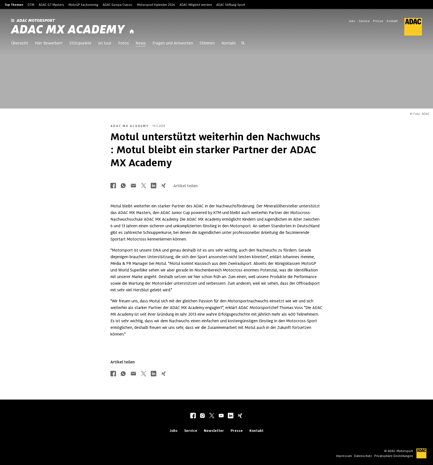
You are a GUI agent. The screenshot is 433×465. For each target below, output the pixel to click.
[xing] (240, 416)
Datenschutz (363, 456)
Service (364, 21)
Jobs (352, 21)
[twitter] (212, 416)
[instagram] (202, 416)
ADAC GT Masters (51, 5)
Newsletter (214, 430)
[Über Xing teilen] (163, 186)
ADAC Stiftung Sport (230, 5)
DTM (31, 5)
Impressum (344, 456)
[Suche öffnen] (243, 44)
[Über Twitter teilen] (143, 186)
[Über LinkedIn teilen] (153, 186)
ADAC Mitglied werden (195, 5)
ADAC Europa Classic (118, 5)
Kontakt (392, 21)
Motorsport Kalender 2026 (156, 5)
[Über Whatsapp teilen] (123, 186)
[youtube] (221, 416)
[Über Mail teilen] (133, 186)
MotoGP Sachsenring (83, 5)
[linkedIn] (230, 416)
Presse (378, 21)
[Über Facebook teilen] (113, 186)
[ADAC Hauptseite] (410, 27)
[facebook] (193, 416)
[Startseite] (132, 31)
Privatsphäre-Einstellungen (393, 456)
